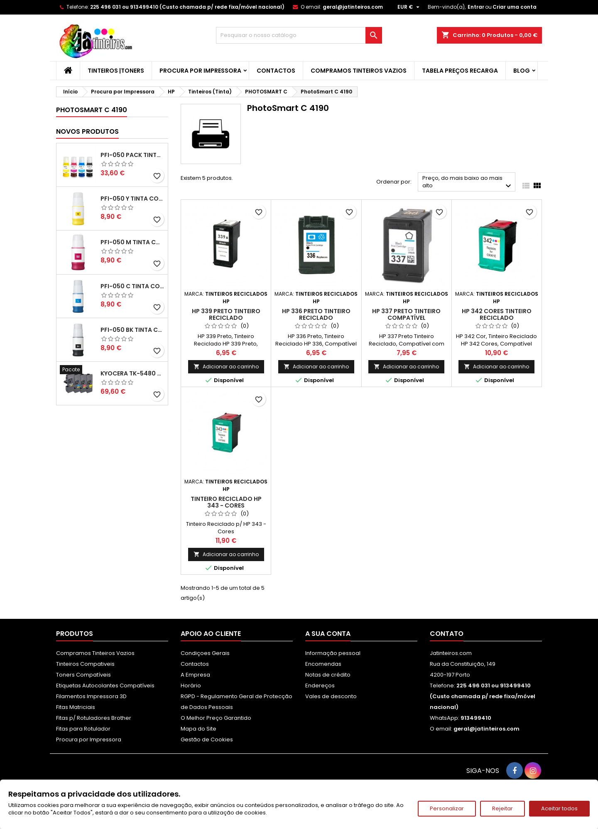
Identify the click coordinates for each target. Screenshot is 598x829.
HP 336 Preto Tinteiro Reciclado (316, 314)
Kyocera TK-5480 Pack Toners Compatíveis (132, 373)
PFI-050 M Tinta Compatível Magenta (132, 242)
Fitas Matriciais (75, 707)
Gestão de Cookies (207, 739)
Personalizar (447, 808)
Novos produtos (87, 131)
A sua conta (327, 633)
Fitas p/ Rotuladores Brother (93, 718)
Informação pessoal (332, 653)
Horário (191, 685)
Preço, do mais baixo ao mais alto (467, 182)
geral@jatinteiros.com (353, 6)
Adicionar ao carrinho (226, 366)
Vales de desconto (331, 696)
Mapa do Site (198, 729)
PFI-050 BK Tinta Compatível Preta (132, 329)
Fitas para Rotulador (83, 729)
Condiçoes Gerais (205, 653)
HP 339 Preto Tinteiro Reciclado (226, 314)
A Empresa (195, 675)
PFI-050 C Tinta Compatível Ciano (132, 286)
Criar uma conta (515, 6)
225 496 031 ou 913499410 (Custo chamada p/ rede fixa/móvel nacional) (187, 6)
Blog (521, 70)
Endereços (320, 685)
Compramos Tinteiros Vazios (359, 70)
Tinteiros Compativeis (85, 664)
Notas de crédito (327, 675)
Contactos (276, 70)
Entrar (476, 6)
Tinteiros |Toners (116, 70)
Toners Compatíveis (83, 675)
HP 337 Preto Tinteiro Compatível (406, 314)
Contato (446, 633)
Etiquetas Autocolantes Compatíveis (105, 685)
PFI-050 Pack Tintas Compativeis (132, 155)
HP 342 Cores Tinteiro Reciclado (497, 314)
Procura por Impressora (200, 70)
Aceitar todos (559, 808)
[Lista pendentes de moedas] (409, 7)
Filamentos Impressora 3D (91, 696)
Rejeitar (502, 808)
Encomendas (323, 664)
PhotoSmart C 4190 (91, 110)
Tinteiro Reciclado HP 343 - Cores (226, 502)
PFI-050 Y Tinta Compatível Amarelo (132, 198)
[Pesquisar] (299, 35)
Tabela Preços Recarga (460, 70)
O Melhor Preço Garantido (216, 718)
